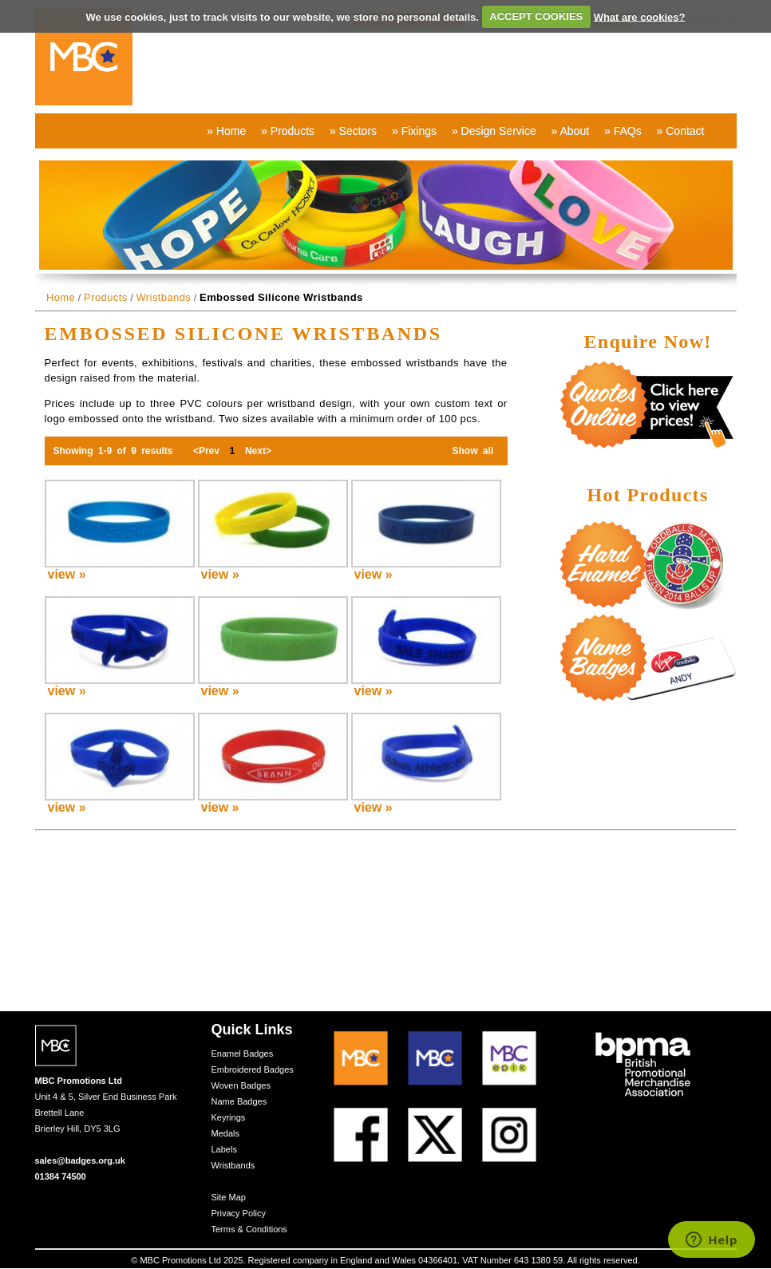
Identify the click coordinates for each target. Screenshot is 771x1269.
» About (571, 131)
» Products (287, 131)
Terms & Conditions (249, 1229)
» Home (226, 131)
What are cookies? (640, 16)
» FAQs (623, 131)
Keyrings (229, 1117)
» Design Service (494, 131)
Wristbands (163, 297)
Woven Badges (241, 1085)
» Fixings (414, 131)
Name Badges (239, 1101)
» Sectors (353, 131)
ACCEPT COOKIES (536, 16)
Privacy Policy (239, 1213)
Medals (225, 1133)
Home (60, 297)
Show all (472, 451)
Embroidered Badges (253, 1069)
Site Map (229, 1197)
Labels (224, 1149)
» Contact (681, 131)
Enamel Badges (243, 1053)
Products (106, 297)
